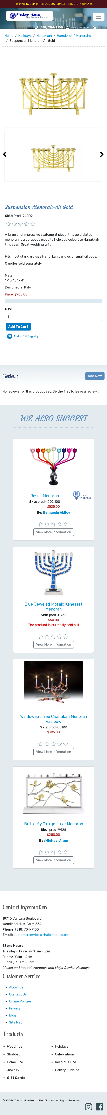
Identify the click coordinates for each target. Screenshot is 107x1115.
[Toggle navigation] (99, 17)
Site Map (15, 1022)
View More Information (53, 532)
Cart (97, 27)
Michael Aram (56, 841)
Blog (12, 1015)
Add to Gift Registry (26, 336)
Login (71, 27)
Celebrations (65, 1054)
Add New (95, 376)
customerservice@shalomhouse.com (42, 935)
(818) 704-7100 (51, 27)
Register (84, 27)
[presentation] (4, 154)
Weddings (14, 1046)
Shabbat (13, 1054)
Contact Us (18, 994)
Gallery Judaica (67, 1070)
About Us (16, 987)
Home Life (15, 1062)
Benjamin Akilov (56, 513)
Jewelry (13, 1070)
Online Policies (20, 1001)
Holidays (61, 1046)
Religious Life (65, 1062)
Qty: (8, 309)
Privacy (15, 1008)
